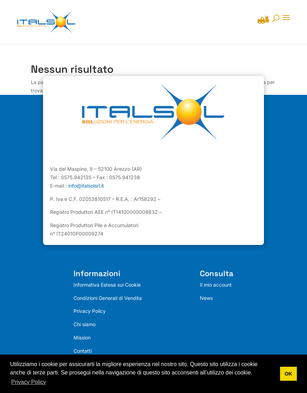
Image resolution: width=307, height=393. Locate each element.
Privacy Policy (90, 311)
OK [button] (288, 374)
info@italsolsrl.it (86, 186)
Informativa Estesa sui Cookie (107, 285)
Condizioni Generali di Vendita (108, 298)
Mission (82, 338)
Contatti (83, 351)
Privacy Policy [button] (28, 382)
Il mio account (216, 285)
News (206, 298)
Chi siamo (85, 324)
